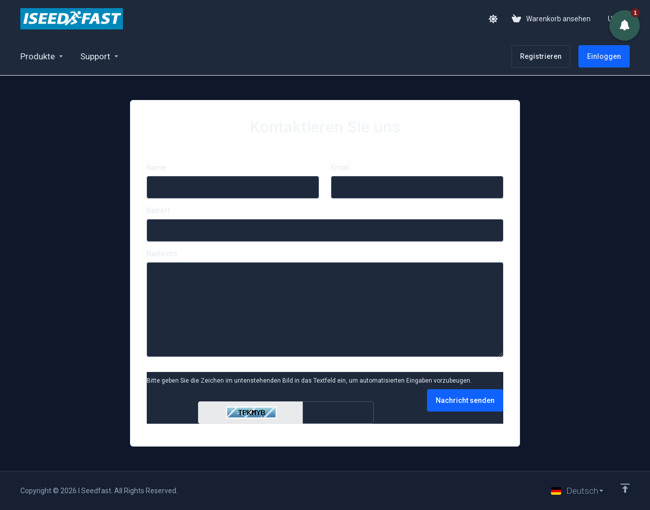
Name (156, 167)
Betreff (159, 211)
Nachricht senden (465, 400)
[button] (624, 25)
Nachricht (162, 254)
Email (340, 167)
